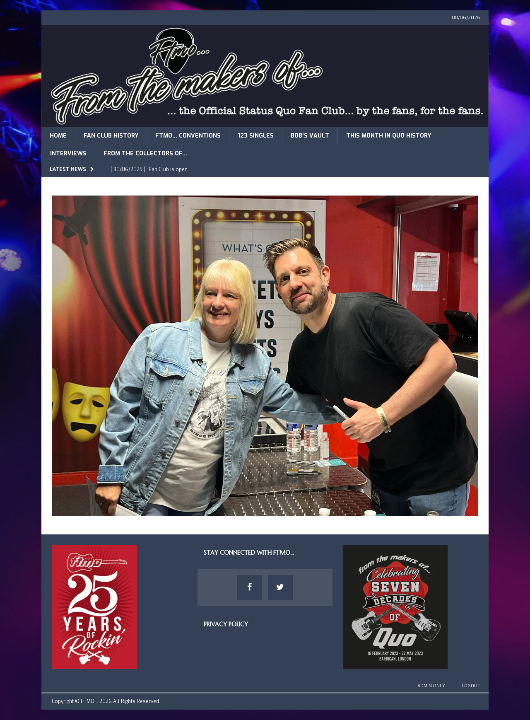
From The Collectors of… (145, 153)
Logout (471, 686)
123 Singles (256, 136)
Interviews (68, 153)
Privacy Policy (226, 624)
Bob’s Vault (310, 136)
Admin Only (431, 686)
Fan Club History (111, 136)
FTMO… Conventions (188, 136)
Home (58, 136)
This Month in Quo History (388, 136)
